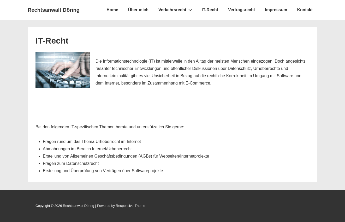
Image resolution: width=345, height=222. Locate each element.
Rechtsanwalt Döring (54, 10)
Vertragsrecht (241, 10)
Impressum (276, 10)
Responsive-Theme (130, 206)
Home (112, 10)
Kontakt (305, 10)
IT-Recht (210, 10)
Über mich (138, 10)
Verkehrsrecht (176, 9)
